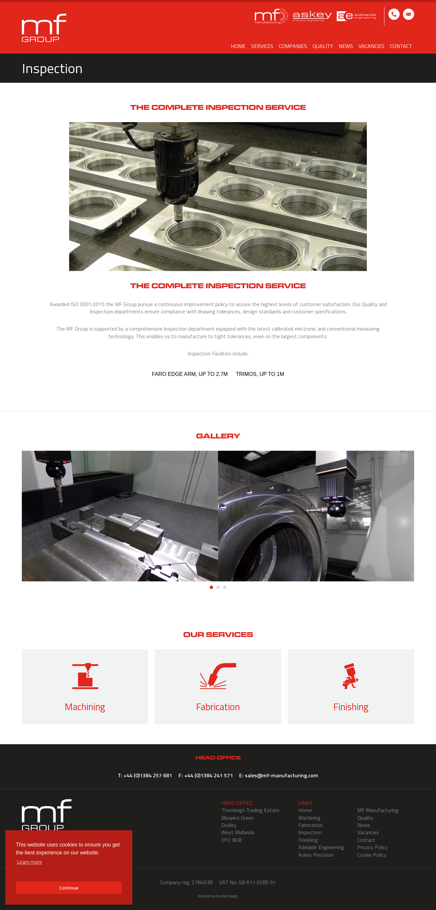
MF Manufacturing (378, 810)
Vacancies (371, 46)
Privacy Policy (372, 847)
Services (262, 46)
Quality (323, 46)
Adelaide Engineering (321, 847)
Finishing (308, 840)
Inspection (310, 832)
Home (238, 46)
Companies (293, 46)
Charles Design (227, 896)
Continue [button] (68, 887)
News (346, 46)
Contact (401, 46)
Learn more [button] (29, 862)
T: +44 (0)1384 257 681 (394, 14)
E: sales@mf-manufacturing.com (408, 14)
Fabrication (310, 825)
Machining (309, 818)
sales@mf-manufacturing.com (281, 775)
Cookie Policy (371, 855)
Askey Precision (315, 855)
